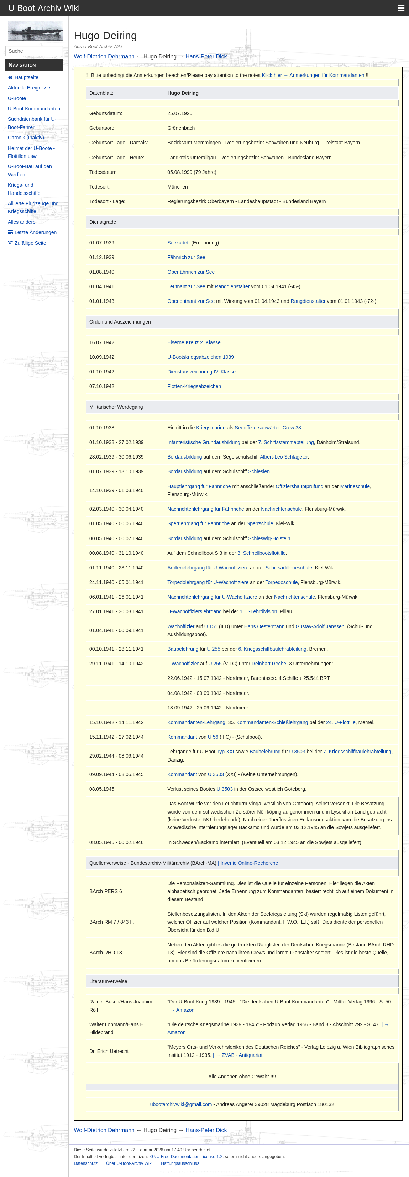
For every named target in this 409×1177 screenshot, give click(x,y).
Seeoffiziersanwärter (257, 427)
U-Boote (17, 98)
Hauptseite (26, 77)
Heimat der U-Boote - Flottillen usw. (31, 152)
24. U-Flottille (340, 722)
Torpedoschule (282, 582)
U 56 (213, 737)
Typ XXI (225, 751)
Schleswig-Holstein (269, 538)
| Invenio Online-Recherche (248, 863)
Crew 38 (292, 427)
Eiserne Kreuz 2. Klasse (193, 342)
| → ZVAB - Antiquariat (238, 1055)
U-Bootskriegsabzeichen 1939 (200, 357)
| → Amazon (180, 1010)
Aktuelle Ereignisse (29, 88)
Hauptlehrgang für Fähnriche (199, 486)
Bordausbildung (184, 457)
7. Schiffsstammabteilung (286, 442)
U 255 (213, 649)
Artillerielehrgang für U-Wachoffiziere (207, 568)
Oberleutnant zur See (191, 301)
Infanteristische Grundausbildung (203, 442)
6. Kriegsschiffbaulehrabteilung (272, 649)
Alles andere (22, 222)
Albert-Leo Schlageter (284, 457)
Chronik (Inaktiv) (26, 137)
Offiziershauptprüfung (300, 486)
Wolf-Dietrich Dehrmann (104, 56)
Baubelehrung (182, 649)
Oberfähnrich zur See (191, 272)
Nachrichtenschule (281, 509)
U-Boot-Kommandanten (34, 109)
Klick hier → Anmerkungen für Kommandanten (313, 75)
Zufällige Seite (30, 243)
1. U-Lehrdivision (258, 611)
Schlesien (259, 471)
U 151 (210, 626)
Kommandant (182, 737)
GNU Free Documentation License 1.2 (186, 1156)
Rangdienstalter (232, 286)
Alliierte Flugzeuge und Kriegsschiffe (33, 207)
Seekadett (178, 243)
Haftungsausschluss (180, 1163)
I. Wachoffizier (183, 663)
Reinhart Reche (269, 663)
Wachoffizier (180, 626)
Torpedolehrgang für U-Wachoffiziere (207, 582)
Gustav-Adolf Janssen (320, 626)
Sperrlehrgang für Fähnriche (198, 523)
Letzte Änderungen (36, 232)
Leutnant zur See (186, 286)
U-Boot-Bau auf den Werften (30, 170)
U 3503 (297, 751)
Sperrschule (260, 523)
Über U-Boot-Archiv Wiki (129, 1163)
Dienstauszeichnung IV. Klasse (201, 372)
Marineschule (355, 486)
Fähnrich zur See (186, 257)
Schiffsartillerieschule (289, 568)
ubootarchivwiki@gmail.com (181, 1104)
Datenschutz (86, 1163)
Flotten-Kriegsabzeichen (194, 386)
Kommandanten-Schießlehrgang (272, 722)
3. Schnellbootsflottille (261, 553)
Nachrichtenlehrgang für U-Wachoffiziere (212, 597)
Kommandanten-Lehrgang (196, 722)
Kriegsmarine (210, 427)
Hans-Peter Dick (206, 56)
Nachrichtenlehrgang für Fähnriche (205, 509)
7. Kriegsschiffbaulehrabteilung (357, 751)
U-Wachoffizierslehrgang (194, 611)
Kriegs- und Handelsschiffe (24, 189)
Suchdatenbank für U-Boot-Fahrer (32, 123)
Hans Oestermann (264, 626)
